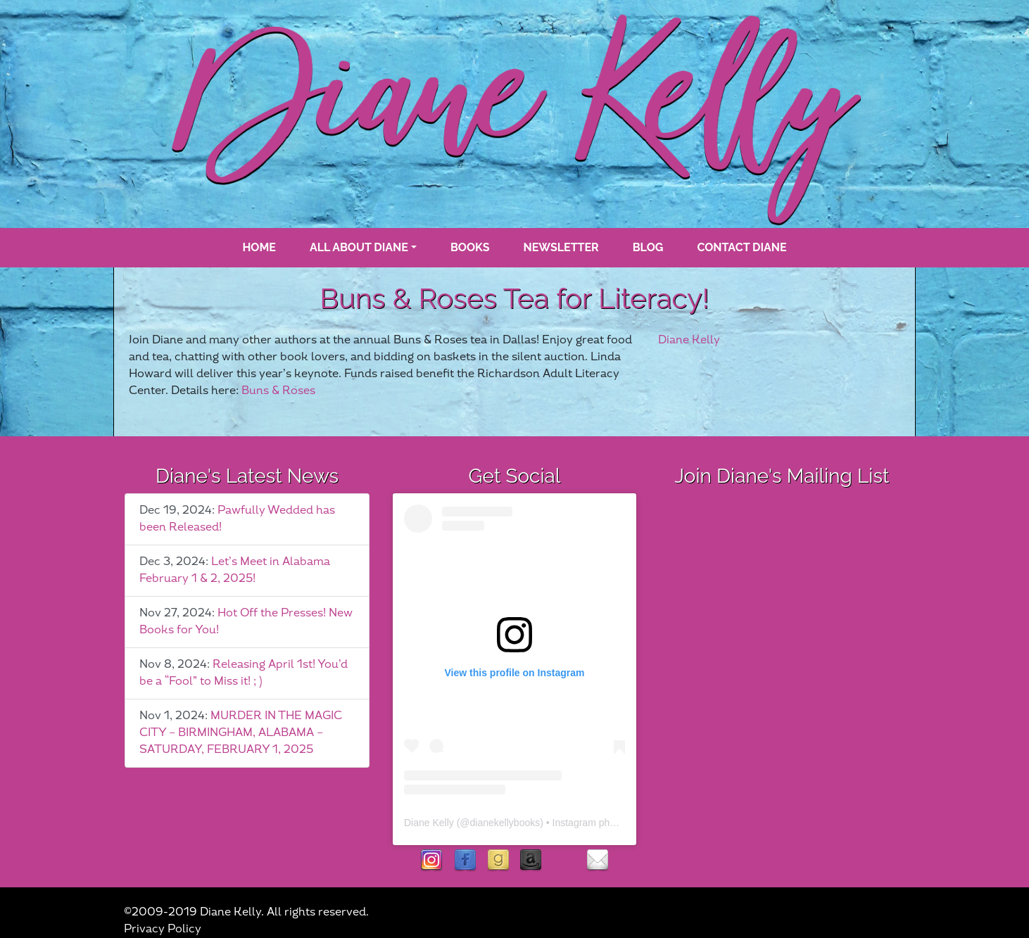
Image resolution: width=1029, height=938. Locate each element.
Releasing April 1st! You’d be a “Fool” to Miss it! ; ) (243, 673)
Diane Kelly (689, 340)
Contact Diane (741, 247)
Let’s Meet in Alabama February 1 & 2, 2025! (234, 570)
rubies (564, 861)
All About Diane (359, 247)
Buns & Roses (278, 391)
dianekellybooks (505, 822)
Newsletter (561, 247)
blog (648, 247)
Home (258, 247)
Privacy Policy (162, 929)
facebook (464, 861)
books (470, 247)
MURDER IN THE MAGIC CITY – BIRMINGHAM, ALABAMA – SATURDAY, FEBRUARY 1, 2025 (240, 733)
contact (597, 861)
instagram (431, 861)
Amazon (531, 861)
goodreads (498, 861)
